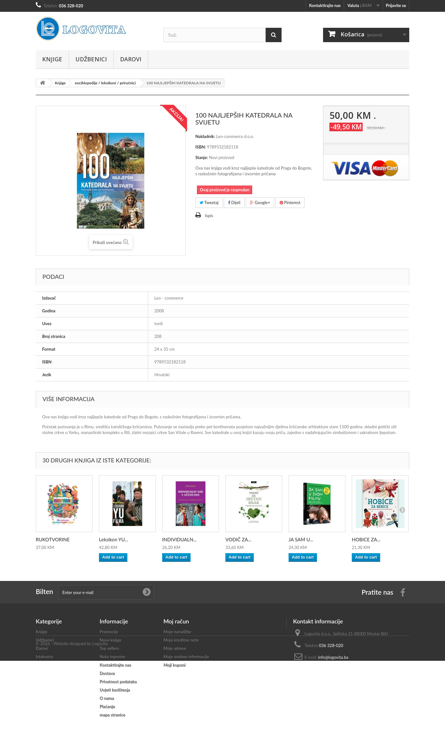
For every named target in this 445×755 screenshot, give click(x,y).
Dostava (107, 673)
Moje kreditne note (181, 640)
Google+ (260, 202)
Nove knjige (110, 640)
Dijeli (234, 202)
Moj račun (176, 621)
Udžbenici (91, 59)
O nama (107, 698)
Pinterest (290, 202)
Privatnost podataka (118, 681)
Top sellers (109, 648)
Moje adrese (174, 648)
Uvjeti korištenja (115, 689)
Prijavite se (396, 5)
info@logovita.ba (333, 657)
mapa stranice (112, 714)
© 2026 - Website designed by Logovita (72, 737)
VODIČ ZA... (238, 539)
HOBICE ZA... (366, 539)
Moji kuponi (174, 664)
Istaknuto (44, 656)
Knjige (52, 59)
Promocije (109, 631)
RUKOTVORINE (53, 539)
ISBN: (200, 146)
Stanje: (201, 157)
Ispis (209, 215)
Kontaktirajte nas (325, 5)
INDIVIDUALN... (179, 539)
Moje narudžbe (177, 631)
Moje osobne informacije (186, 656)
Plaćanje (107, 706)
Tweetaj (209, 202)
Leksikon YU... (113, 539)
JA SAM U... (301, 539)
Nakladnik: (205, 136)
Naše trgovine (112, 656)
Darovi (130, 59)
